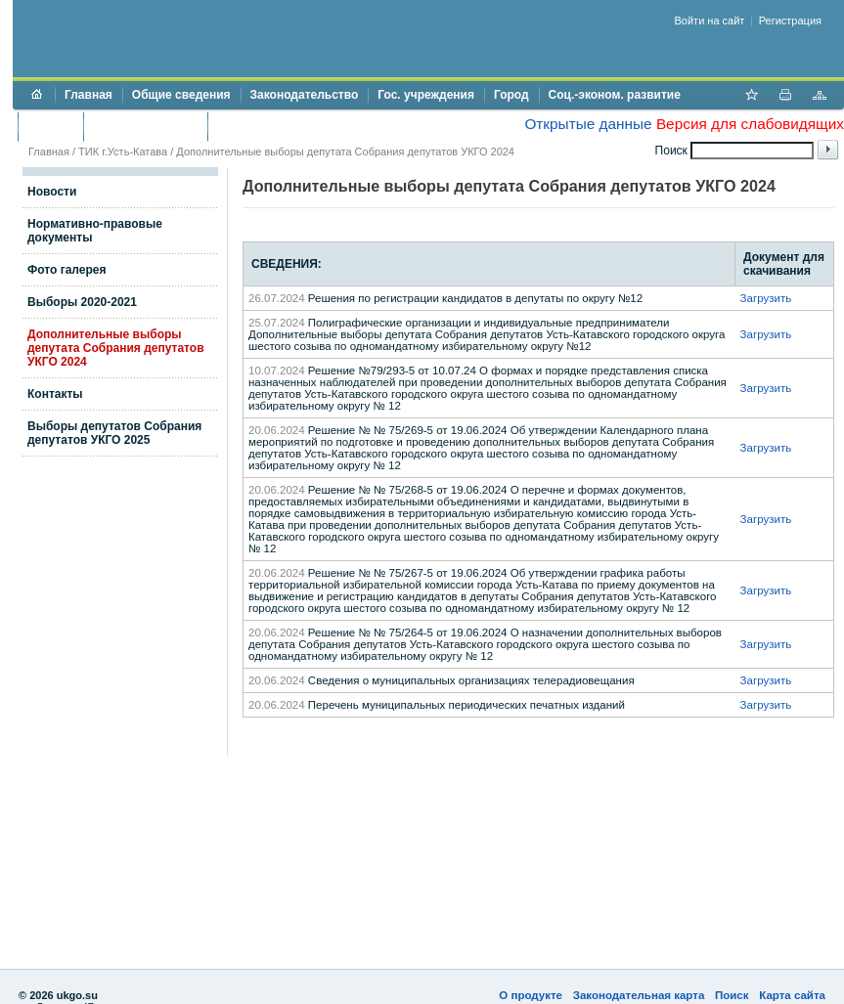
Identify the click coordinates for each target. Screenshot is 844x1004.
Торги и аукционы (145, 126)
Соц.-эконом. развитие (615, 95)
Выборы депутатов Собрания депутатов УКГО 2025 (114, 433)
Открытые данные (587, 123)
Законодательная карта (639, 995)
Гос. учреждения (426, 95)
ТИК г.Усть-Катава (122, 151)
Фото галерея (66, 270)
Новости (51, 191)
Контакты (55, 394)
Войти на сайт (710, 20)
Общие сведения (181, 95)
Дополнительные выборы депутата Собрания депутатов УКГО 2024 (115, 348)
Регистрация (790, 20)
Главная (88, 95)
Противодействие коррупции (301, 126)
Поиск (732, 995)
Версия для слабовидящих (750, 123)
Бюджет (50, 126)
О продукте (530, 995)
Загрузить (766, 298)
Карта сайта (792, 995)
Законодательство (304, 95)
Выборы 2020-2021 (82, 302)
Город (511, 95)
